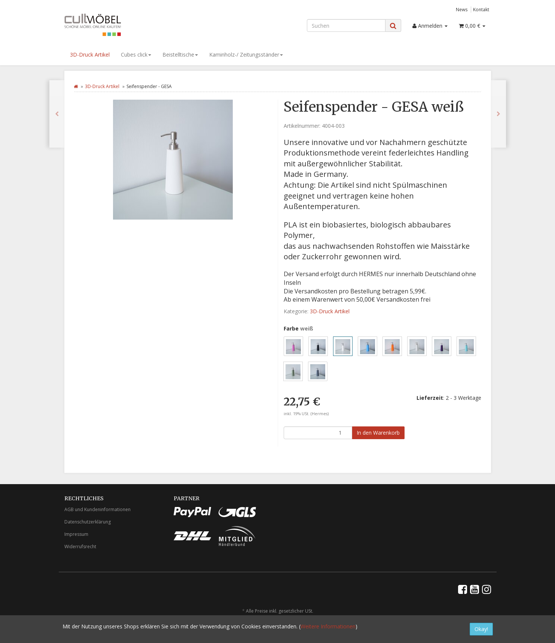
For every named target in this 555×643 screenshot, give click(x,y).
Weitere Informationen (328, 626)
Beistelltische (180, 54)
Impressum (76, 534)
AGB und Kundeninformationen (97, 509)
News (462, 9)
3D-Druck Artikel (90, 54)
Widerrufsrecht (80, 546)
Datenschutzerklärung (87, 522)
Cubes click (136, 54)
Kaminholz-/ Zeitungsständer (246, 54)
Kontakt (481, 9)
